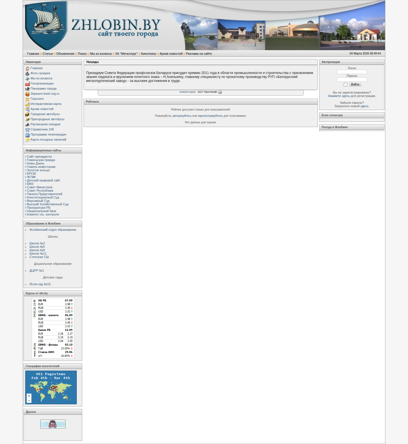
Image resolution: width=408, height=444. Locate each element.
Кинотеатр (148, 53)
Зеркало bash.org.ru (45, 93)
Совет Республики (40, 190)
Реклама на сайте (199, 53)
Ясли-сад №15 (40, 284)
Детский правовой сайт (43, 180)
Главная (33, 53)
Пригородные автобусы (47, 119)
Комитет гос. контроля (43, 214)
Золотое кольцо (38, 170)
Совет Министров (39, 187)
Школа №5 (37, 246)
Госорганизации (42, 83)
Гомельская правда (41, 160)
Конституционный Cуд (43, 197)
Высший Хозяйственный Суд (47, 204)
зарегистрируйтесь (210, 115)
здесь (364, 106)
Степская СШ (39, 257)
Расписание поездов (45, 124)
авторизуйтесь (182, 115)
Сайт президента (39, 156)
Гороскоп (37, 98)
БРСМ (31, 173)
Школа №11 (38, 253)
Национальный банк (41, 211)
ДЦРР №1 (36, 270)
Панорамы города (43, 88)
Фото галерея (40, 73)
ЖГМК (31, 177)
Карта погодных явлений (48, 139)
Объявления (65, 53)
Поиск (82, 53)
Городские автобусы (45, 114)
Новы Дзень (35, 163)
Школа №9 (37, 250)
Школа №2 (37, 243)
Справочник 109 (42, 129)
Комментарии (187, 91)
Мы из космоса (101, 53)
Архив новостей (171, 53)
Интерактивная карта (46, 103)
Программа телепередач (48, 134)
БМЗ (30, 183)
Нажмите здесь (339, 96)
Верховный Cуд (38, 200)
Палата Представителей (44, 194)
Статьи (47, 53)
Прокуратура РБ (38, 207)
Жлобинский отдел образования (52, 229)
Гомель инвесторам (41, 166)
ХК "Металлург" (126, 53)
